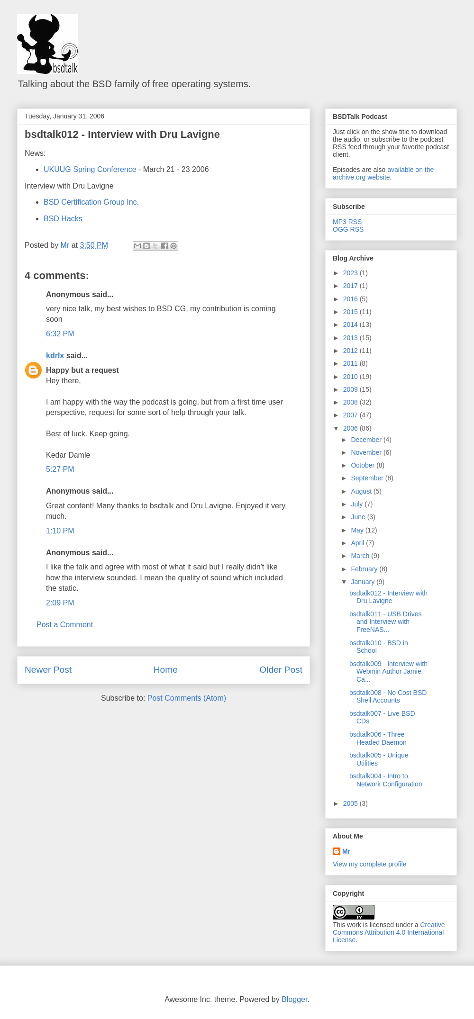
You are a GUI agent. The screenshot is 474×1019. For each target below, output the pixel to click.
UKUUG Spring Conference (90, 169)
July (358, 504)
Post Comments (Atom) (186, 698)
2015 (351, 312)
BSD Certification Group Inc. (91, 202)
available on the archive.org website (383, 173)
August (362, 491)
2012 (351, 350)
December (367, 439)
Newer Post (48, 670)
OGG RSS (348, 229)
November (367, 452)
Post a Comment (64, 625)
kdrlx (55, 356)
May (358, 530)
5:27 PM (60, 469)
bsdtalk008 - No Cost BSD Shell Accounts (388, 696)
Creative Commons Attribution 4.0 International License (389, 932)
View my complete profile (369, 864)
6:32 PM (60, 334)
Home (166, 670)
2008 (351, 402)
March (361, 555)
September (368, 478)
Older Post (280, 670)
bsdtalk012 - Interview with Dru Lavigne (122, 134)
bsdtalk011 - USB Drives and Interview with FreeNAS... (385, 622)
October (363, 465)
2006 (351, 428)
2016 (351, 299)
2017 (351, 285)
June (359, 517)
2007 (351, 415)
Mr (346, 851)
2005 (351, 803)
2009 (351, 389)
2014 (351, 324)
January (363, 582)
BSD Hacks (63, 219)
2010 (351, 376)
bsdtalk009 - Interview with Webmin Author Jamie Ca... (388, 672)
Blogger (294, 999)
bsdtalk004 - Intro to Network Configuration (385, 780)
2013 (351, 338)
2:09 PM (60, 603)
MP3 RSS (347, 221)
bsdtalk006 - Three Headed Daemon (378, 738)
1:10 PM (60, 531)
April (358, 543)
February (365, 569)
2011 (351, 363)
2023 (351, 273)
